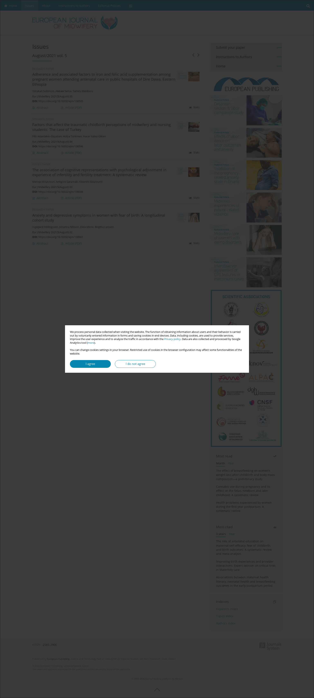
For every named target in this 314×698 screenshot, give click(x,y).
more (91, 342)
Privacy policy (172, 339)
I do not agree (135, 364)
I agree (90, 364)
